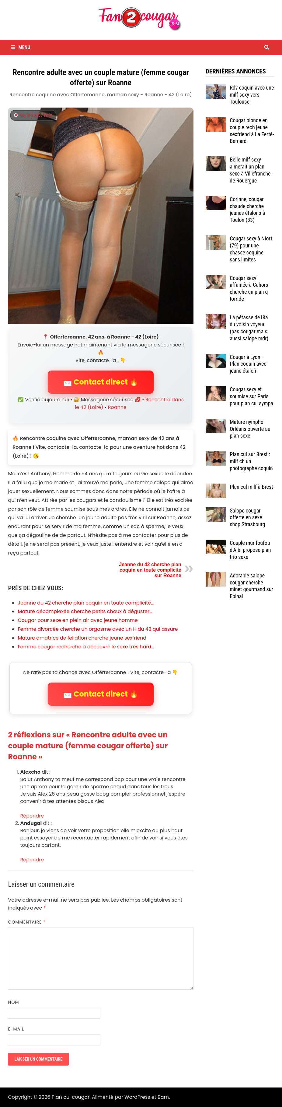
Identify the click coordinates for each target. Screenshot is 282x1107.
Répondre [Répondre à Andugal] (32, 859)
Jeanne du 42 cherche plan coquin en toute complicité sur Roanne (150, 570)
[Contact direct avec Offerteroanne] (100, 216)
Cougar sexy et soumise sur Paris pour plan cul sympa (251, 396)
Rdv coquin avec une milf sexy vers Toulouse (252, 94)
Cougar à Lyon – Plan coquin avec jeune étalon (248, 364)
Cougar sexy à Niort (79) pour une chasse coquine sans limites (251, 249)
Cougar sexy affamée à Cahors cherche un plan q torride (249, 288)
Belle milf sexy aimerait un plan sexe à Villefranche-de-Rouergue (251, 170)
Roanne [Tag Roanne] (117, 407)
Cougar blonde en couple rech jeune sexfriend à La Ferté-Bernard (252, 130)
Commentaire (27, 922)
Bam (163, 1097)
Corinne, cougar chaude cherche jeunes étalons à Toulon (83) (247, 209)
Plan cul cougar (70, 1097)
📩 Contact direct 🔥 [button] (100, 382)
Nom (13, 1002)
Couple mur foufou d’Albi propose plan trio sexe (250, 550)
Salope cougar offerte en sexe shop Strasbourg (247, 517)
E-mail (16, 1029)
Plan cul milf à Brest (251, 487)
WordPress (137, 1097)
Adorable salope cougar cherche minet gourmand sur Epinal (251, 586)
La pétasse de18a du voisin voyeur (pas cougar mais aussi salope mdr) (249, 328)
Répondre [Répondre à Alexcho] (32, 815)
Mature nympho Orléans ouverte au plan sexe (250, 429)
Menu (20, 47)
